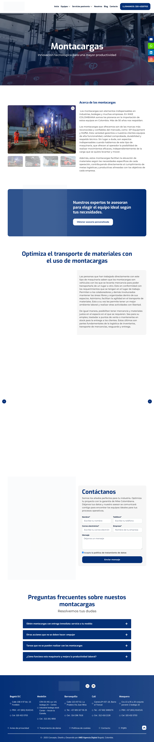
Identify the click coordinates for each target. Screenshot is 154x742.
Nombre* (86, 517)
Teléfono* (117, 517)
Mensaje (85, 535)
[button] (4, 401)
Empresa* (117, 526)
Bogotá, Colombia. (96, 738)
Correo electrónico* (90, 526)
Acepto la (105, 553)
